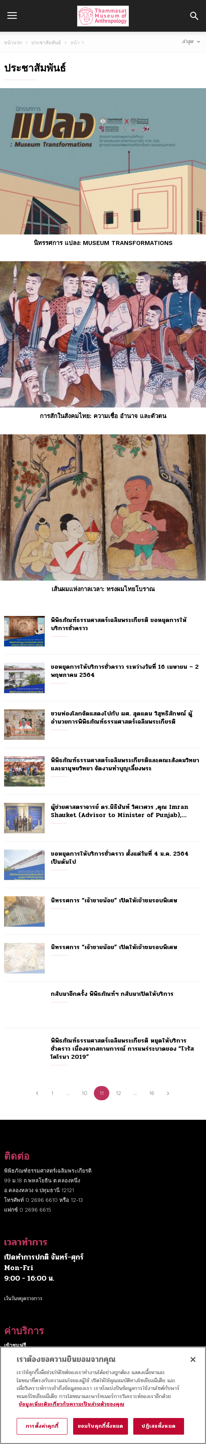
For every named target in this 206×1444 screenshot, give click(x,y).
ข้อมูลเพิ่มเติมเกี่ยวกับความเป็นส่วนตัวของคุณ (71, 1409)
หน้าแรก (13, 43)
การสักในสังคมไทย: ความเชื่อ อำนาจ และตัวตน (103, 416)
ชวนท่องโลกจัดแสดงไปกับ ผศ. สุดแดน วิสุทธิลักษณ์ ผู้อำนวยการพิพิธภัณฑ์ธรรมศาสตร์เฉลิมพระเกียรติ (121, 717)
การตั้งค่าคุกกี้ (42, 1431)
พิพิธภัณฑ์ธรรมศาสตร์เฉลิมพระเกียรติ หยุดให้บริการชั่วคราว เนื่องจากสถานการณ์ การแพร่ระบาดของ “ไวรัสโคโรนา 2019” (122, 1049)
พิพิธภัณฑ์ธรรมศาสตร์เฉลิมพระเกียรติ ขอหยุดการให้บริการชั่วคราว (118, 624)
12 (118, 1093)
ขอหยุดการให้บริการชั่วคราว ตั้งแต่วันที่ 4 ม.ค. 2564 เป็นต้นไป (120, 858)
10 (84, 1093)
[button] (194, 16)
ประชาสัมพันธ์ (46, 43)
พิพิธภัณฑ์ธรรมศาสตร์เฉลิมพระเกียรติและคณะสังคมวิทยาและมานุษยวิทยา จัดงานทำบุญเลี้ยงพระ (125, 764)
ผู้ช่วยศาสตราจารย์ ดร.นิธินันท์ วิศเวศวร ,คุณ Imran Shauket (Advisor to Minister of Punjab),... (119, 811)
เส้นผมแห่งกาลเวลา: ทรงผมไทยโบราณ (103, 589)
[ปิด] (193, 1364)
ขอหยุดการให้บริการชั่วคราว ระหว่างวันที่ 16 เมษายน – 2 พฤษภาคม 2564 (125, 671)
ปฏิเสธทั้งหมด (158, 1431)
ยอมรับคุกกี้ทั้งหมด (101, 1431)
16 (151, 1093)
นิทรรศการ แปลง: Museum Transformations (103, 243)
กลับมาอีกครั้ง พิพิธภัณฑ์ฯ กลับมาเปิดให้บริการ (112, 994)
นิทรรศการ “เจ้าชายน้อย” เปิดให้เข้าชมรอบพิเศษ (114, 900)
